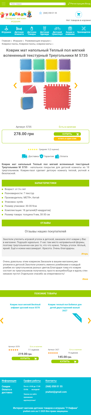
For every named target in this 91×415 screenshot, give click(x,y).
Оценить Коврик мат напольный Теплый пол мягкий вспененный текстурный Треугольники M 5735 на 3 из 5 (33, 149)
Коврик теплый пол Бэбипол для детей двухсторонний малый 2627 (65, 307)
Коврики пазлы (10, 43)
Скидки (6, 386)
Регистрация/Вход (80, 3)
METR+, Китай (31, 197)
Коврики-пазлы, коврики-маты (35, 43)
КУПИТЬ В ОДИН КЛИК (67, 139)
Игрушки (17, 40)
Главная (6, 40)
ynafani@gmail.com (56, 391)
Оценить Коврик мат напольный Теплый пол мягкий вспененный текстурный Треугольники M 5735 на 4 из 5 (35, 149)
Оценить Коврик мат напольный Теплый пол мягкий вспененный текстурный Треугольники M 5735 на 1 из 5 (29, 149)
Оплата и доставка (7, 391)
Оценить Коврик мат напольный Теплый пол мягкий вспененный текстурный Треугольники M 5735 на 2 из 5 (31, 149)
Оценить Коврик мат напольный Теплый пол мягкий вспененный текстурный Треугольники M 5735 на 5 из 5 (37, 149)
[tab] (3, 3)
